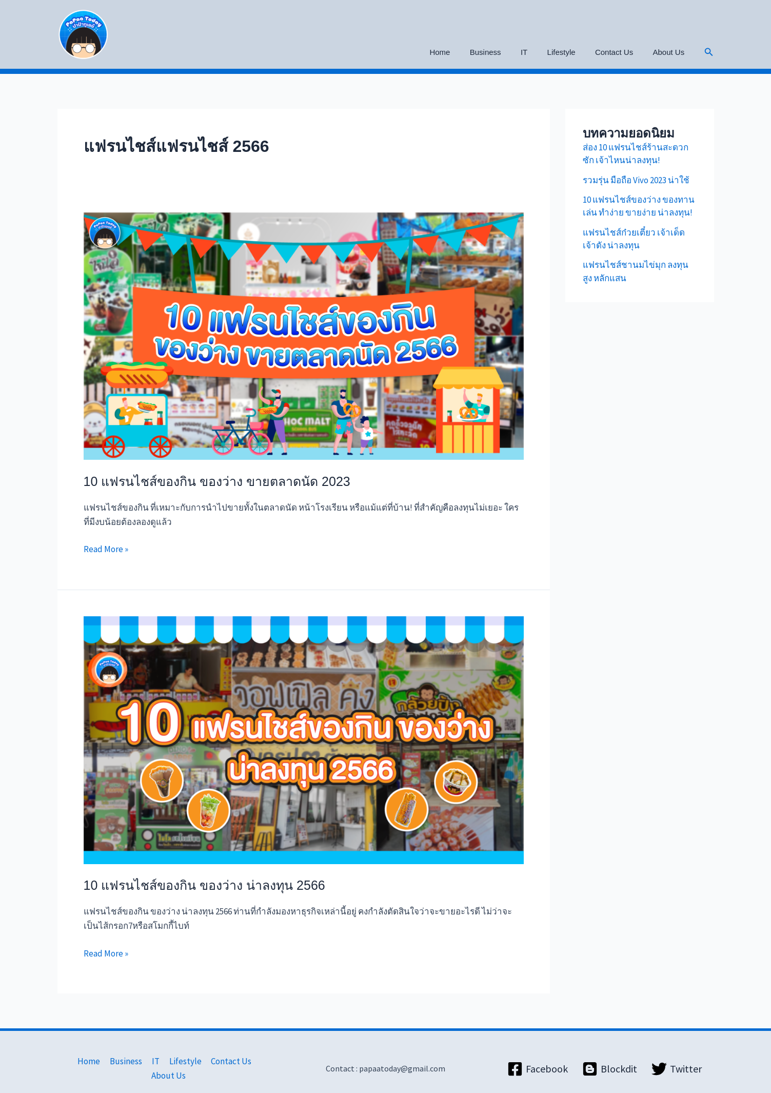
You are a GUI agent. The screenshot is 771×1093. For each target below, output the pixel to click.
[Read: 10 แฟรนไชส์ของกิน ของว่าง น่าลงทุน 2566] (304, 739)
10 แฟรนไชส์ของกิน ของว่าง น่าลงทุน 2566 (204, 885)
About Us (671, 52)
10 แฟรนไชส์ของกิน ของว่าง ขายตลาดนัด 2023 (217, 481)
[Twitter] (676, 1062)
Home (463, 52)
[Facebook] (537, 1062)
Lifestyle (572, 52)
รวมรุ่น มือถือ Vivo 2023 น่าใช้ (636, 180)
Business (504, 52)
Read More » (106, 548)
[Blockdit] (609, 1062)
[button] (709, 52)
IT (539, 52)
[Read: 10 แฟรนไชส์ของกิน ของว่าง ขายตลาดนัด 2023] (304, 335)
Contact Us (620, 52)
